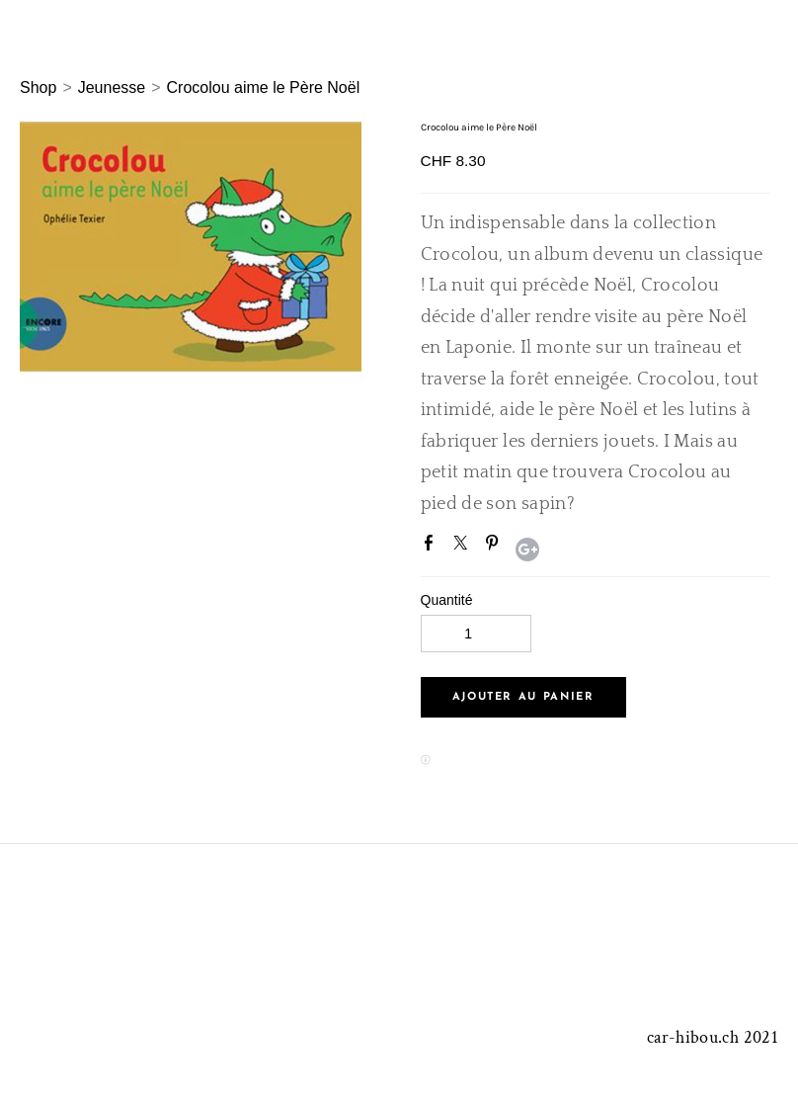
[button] (523, 697)
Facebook (432, 546)
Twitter (464, 546)
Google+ (527, 549)
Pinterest (496, 546)
